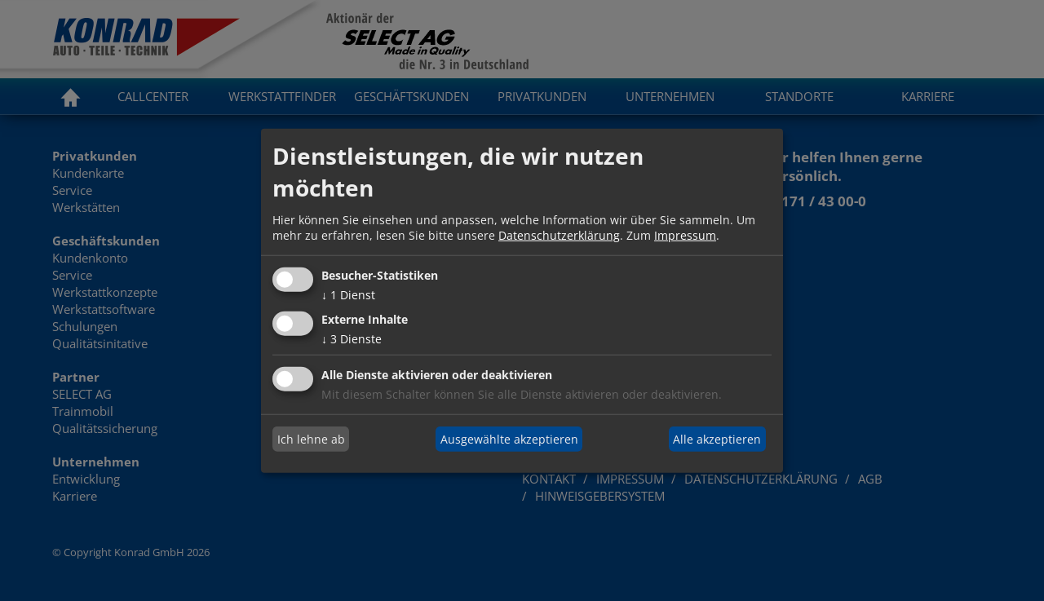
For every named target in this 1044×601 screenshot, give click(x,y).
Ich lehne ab (311, 439)
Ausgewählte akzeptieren (509, 439)
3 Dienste (351, 338)
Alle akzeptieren (717, 439)
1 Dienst (348, 295)
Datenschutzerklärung (559, 235)
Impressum (685, 235)
